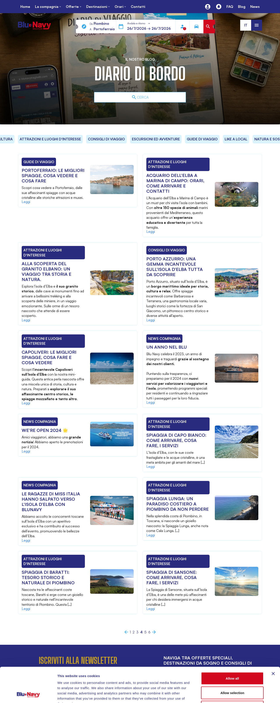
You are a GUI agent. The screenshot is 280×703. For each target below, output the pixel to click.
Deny (232, 674)
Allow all (232, 645)
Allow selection (232, 660)
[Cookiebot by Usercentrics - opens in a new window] (28, 694)
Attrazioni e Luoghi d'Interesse (50, 139)
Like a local (236, 139)
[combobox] (139, 23)
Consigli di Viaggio (106, 139)
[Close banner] (273, 640)
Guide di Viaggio (202, 139)
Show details (229, 694)
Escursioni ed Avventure (156, 139)
